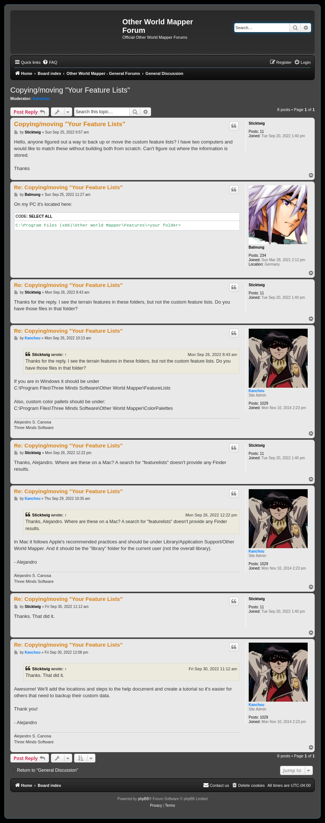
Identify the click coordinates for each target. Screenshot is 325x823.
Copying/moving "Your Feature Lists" (70, 90)
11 (262, 131)
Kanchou (41, 98)
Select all (40, 216)
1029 (264, 403)
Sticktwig (257, 123)
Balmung (257, 247)
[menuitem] (49, 62)
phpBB (143, 799)
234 (263, 255)
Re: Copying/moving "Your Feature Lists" (68, 187)
